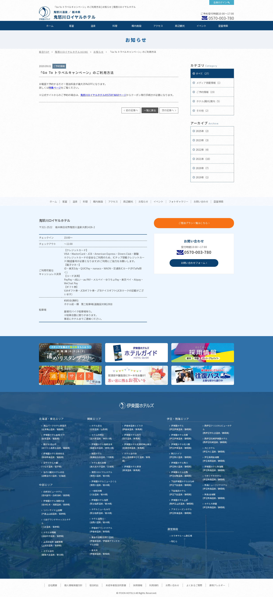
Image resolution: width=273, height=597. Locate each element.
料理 (114, 26)
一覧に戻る (150, 110)
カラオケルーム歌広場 (181, 535)
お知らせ (98, 51)
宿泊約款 (94, 585)
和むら (174, 541)
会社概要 (52, 585)
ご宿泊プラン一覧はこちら (193, 223)
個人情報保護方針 (73, 585)
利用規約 (153, 585)
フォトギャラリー (178, 201)
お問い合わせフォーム (193, 263)
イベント (201, 26)
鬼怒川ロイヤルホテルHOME (71, 51)
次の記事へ (168, 110)
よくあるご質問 (194, 585)
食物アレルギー (217, 585)
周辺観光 (180, 26)
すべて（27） (203, 73)
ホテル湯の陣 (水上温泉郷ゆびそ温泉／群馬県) (136, 457)
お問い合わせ (201, 201)
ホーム (49, 26)
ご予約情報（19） (206, 92)
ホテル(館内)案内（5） (208, 101)
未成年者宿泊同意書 (116, 585)
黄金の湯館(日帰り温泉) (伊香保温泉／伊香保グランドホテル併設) (105, 541)
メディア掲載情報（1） (209, 82)
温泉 (93, 26)
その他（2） (203, 110)
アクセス (158, 26)
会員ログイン (220, 2)
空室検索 (223, 26)
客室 (71, 26)
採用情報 (137, 585)
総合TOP (44, 51)
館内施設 (136, 26)
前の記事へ (131, 110)
